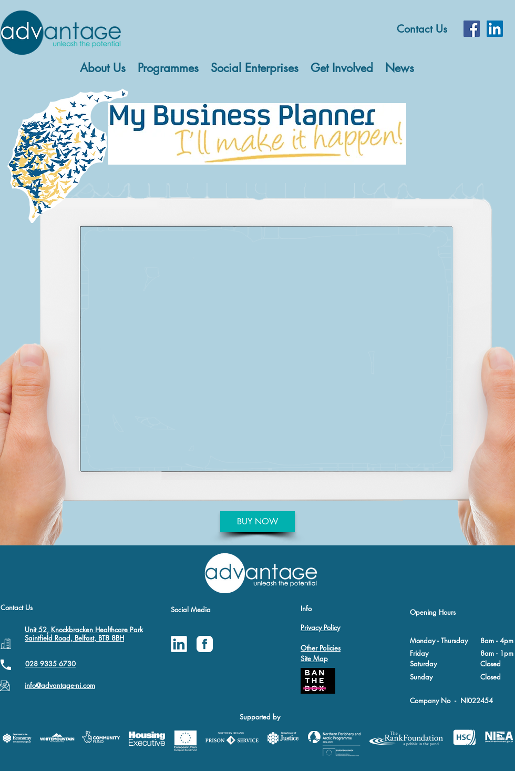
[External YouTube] (267, 347)
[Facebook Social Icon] (472, 29)
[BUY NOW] (257, 521)
